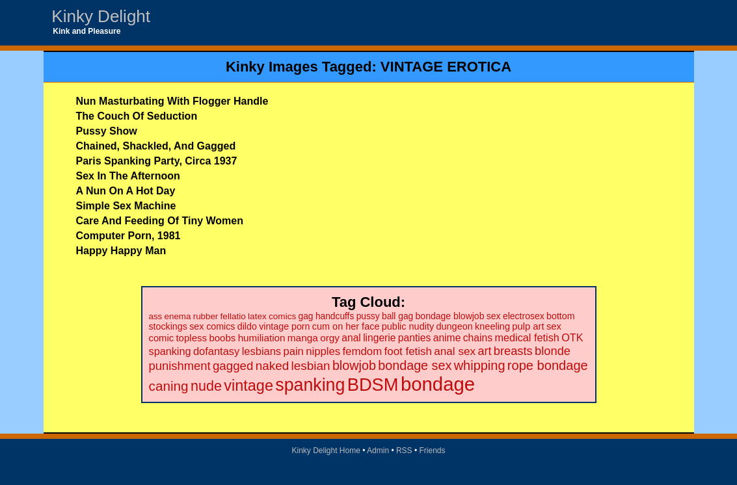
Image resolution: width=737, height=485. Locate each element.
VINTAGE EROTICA (446, 67)
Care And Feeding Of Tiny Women (160, 220)
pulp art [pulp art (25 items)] (528, 326)
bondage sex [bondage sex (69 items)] (414, 365)
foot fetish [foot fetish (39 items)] (408, 351)
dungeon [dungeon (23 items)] (454, 326)
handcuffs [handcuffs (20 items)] (334, 316)
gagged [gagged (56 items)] (233, 366)
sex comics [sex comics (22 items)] (212, 326)
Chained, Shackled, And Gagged (156, 145)
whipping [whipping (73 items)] (479, 365)
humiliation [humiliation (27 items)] (262, 337)
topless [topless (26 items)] (191, 337)
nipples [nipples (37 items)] (323, 351)
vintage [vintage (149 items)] (248, 385)
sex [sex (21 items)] (494, 316)
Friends (433, 450)
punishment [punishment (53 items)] (180, 366)
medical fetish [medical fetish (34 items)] (526, 337)
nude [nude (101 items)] (206, 386)
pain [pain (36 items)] (293, 351)
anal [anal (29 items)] (351, 337)
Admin (378, 450)
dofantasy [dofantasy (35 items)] (216, 351)
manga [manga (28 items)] (303, 337)
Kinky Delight (100, 16)
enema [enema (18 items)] (178, 316)
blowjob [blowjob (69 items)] (354, 365)
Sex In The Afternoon (128, 175)
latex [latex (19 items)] (257, 316)
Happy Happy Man (121, 250)
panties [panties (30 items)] (414, 337)
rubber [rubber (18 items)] (206, 316)
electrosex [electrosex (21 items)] (523, 316)
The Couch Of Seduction (137, 116)
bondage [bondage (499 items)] (438, 384)
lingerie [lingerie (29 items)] (379, 337)
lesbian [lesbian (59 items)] (310, 366)
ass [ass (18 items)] (156, 316)
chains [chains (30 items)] (477, 337)
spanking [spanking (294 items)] (310, 385)
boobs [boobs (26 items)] (222, 337)
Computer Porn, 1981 (128, 235)
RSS (404, 450)
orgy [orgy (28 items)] (330, 337)
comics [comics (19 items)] (282, 316)
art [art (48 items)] (485, 351)
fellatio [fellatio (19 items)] (233, 316)
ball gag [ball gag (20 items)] (397, 316)
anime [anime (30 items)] (447, 337)
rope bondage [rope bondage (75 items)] (547, 365)
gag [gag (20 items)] (306, 316)
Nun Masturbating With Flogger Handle (172, 101)
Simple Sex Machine (126, 205)
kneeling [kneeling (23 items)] (492, 326)
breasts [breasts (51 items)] (513, 351)
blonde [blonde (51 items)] (552, 351)
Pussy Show (106, 131)
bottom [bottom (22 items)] (560, 316)
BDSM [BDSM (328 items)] (373, 384)
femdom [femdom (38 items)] (362, 351)
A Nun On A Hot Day (126, 190)
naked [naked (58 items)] (272, 366)
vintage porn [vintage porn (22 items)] (284, 326)
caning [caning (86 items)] (169, 385)
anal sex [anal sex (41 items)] (455, 351)
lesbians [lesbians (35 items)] (261, 351)
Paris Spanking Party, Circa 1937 (156, 160)
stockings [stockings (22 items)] (168, 326)
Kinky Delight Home (325, 450)
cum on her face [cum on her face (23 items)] (346, 326)
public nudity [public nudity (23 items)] (408, 326)
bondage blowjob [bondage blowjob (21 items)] (450, 316)
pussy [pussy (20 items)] (368, 316)
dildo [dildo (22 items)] (247, 326)
